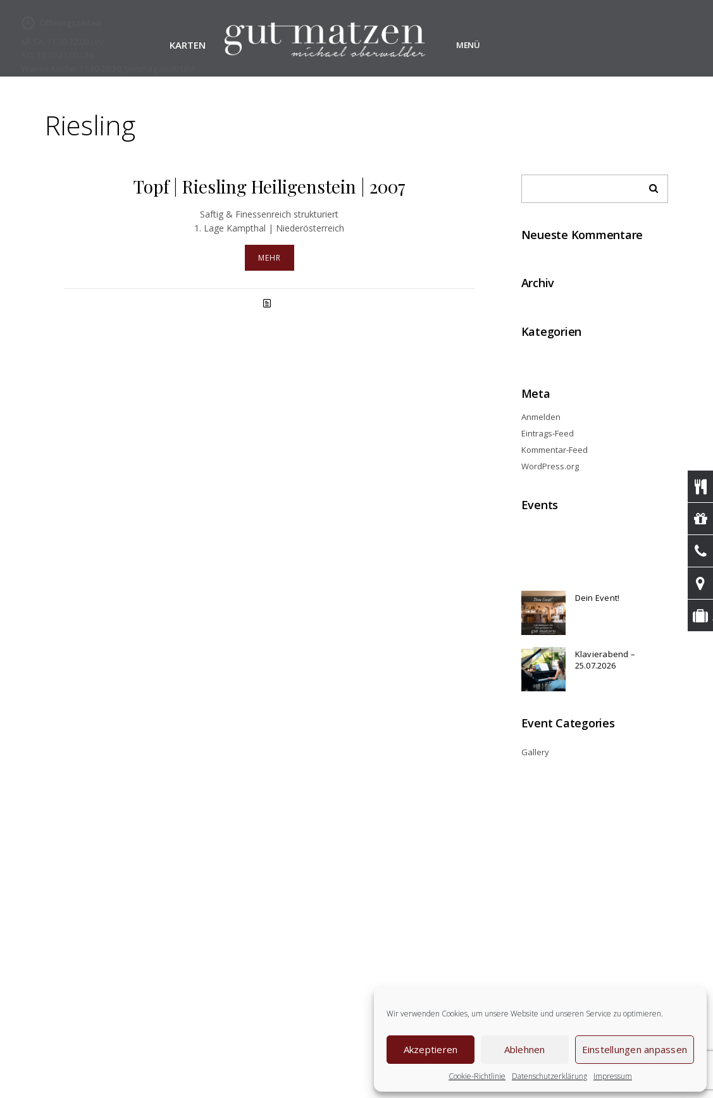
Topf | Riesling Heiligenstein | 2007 (269, 186)
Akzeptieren (431, 1049)
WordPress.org (550, 466)
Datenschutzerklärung (549, 1076)
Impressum (612, 1076)
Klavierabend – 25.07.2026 (605, 659)
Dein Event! (597, 597)
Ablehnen (524, 1049)
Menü (468, 45)
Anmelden (541, 417)
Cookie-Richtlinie (477, 1076)
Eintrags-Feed (547, 433)
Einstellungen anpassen (635, 1049)
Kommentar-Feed (554, 449)
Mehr (269, 257)
